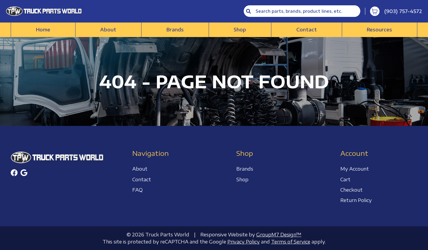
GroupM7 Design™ (278, 235)
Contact (306, 30)
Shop (240, 30)
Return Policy (356, 200)
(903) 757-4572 (403, 11)
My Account (354, 169)
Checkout (351, 190)
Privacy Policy (243, 242)
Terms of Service (290, 242)
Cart (345, 179)
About (108, 30)
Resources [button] (379, 30)
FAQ (137, 190)
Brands (175, 30)
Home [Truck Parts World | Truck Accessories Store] (43, 30)
